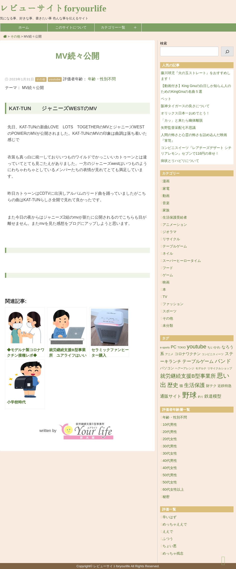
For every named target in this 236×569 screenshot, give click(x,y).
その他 (40, 79)
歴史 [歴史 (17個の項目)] (172, 385)
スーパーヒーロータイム (182, 261)
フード (168, 268)
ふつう (168, 539)
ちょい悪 (170, 546)
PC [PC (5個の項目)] (174, 347)
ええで (168, 531)
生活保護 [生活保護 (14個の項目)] (194, 385)
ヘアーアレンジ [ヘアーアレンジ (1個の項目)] (184, 368)
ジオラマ (170, 232)
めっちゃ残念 (173, 553)
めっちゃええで (175, 524)
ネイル (168, 253)
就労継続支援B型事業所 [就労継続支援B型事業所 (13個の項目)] (188, 376)
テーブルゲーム (175, 246)
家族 (166, 210)
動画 (166, 196)
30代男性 (170, 446)
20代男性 (170, 432)
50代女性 (170, 482)
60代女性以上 (173, 489)
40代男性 (170, 461)
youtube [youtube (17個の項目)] (196, 346)
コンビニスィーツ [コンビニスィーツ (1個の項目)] (213, 354)
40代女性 (170, 468)
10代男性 (170, 425)
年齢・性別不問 (102, 79)
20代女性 (170, 439)
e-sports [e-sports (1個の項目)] (165, 347)
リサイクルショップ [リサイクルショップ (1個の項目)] (219, 368)
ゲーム (168, 275)
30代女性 (170, 453)
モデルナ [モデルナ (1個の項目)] (200, 368)
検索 (163, 43)
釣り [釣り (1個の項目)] (200, 396)
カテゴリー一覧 (113, 27)
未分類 (168, 326)
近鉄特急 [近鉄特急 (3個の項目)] (225, 386)
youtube (55, 79)
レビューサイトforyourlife (53, 8)
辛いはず (170, 517)
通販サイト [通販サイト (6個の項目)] (170, 396)
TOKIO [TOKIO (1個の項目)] (181, 347)
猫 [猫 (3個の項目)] (181, 386)
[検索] (227, 51)
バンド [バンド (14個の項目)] (223, 361)
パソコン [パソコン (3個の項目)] (167, 368)
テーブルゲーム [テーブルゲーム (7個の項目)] (198, 361)
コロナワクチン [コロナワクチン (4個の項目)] (188, 354)
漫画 (166, 181)
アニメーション (175, 225)
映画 (166, 282)
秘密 (166, 497)
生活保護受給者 (175, 217)
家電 (166, 188)
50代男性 (170, 475)
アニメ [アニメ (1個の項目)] (169, 354)
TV (165, 297)
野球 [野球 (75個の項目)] (189, 395)
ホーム (23, 27)
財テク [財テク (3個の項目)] (211, 386)
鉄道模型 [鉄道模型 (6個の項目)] (212, 396)
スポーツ (170, 311)
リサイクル (171, 239)
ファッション (173, 304)
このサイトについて (71, 27)
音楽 (166, 203)
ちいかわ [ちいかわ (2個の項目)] (213, 347)
